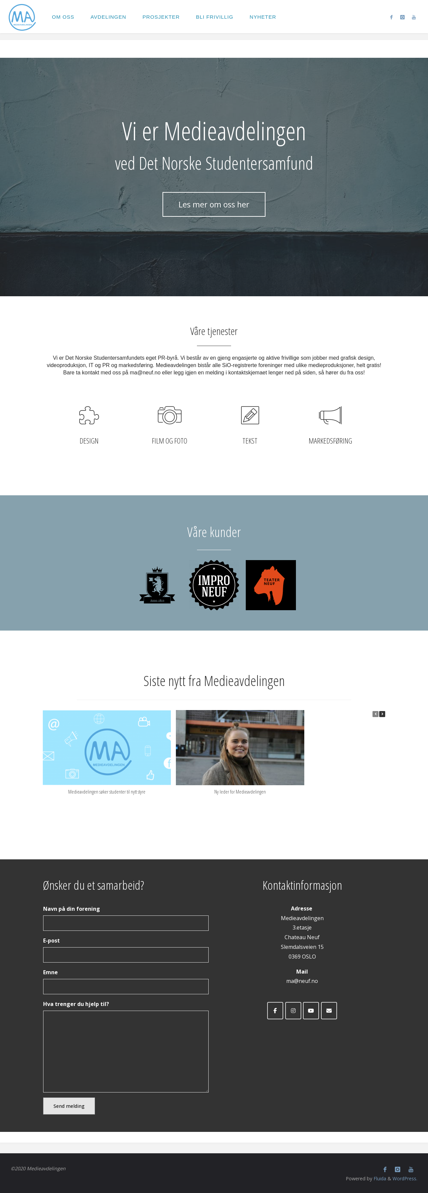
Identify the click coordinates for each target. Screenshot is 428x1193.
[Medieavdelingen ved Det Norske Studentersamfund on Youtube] (311, 1010)
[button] (382, 714)
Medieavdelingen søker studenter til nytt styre (106, 791)
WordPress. (404, 1178)
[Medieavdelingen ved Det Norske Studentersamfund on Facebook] (275, 1010)
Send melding (69, 1106)
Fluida (378, 1178)
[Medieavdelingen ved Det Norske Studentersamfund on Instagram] (293, 1010)
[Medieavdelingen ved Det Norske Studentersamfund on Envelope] (329, 1010)
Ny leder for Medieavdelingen (240, 791)
